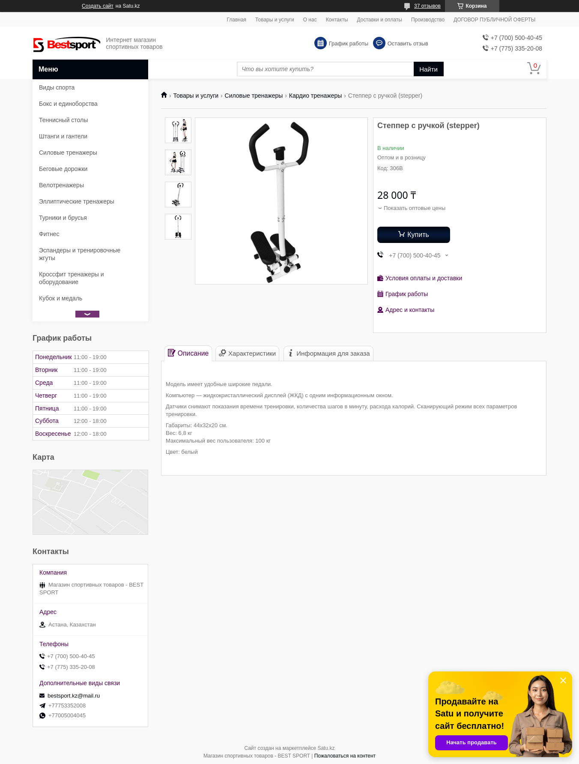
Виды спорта (57, 87)
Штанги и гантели (63, 136)
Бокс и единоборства (68, 103)
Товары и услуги (274, 20)
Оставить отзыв (408, 43)
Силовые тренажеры (254, 95)
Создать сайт (97, 6)
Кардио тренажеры (315, 95)
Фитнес (49, 234)
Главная (236, 20)
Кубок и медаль (60, 298)
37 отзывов (427, 6)
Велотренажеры (61, 185)
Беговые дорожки (63, 168)
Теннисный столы (63, 120)
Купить (418, 234)
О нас (310, 20)
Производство (428, 20)
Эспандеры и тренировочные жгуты (79, 254)
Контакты (337, 20)
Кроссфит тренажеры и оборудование (71, 278)
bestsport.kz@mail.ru (74, 695)
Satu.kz (325, 748)
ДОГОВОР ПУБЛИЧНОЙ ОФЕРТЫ (494, 20)
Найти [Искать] (428, 69)
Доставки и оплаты (379, 20)
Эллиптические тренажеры (76, 201)
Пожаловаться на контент (345, 756)
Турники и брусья (63, 217)
